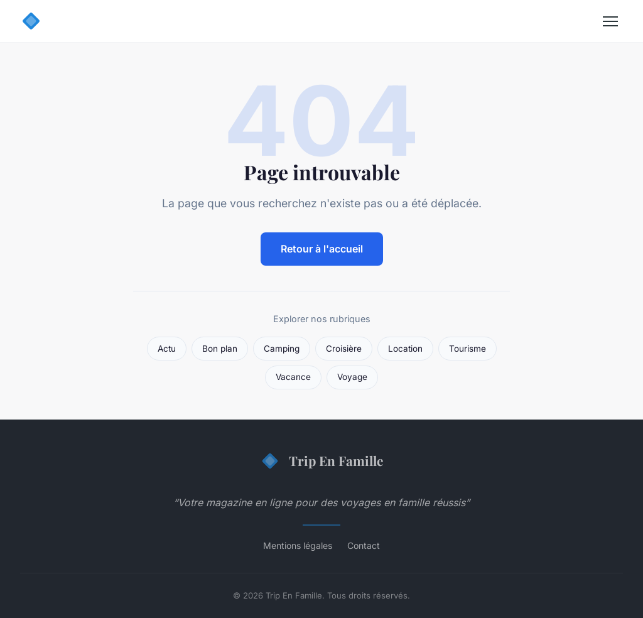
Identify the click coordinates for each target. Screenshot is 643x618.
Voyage (352, 377)
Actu (167, 349)
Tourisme (467, 349)
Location (405, 349)
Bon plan (219, 349)
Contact (363, 545)
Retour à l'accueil (322, 248)
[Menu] (610, 21)
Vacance (293, 377)
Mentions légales (297, 545)
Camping (282, 349)
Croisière (344, 349)
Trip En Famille (321, 461)
